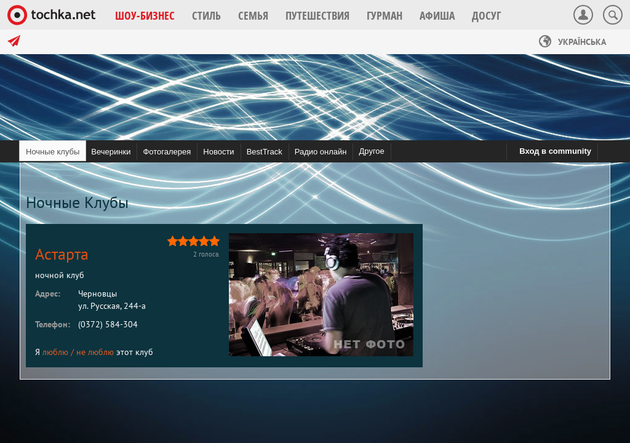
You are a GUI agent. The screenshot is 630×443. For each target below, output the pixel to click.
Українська (572, 41)
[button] (145, 15)
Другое (371, 151)
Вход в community (555, 151)
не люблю (95, 351)
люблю (55, 351)
